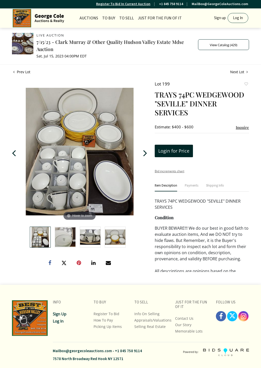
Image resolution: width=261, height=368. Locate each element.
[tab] (166, 188)
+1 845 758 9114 (171, 4)
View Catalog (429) (223, 45)
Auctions (89, 18)
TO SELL (126, 18)
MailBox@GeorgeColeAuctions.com (220, 4)
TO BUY (108, 18)
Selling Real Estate (150, 326)
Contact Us (184, 318)
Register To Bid (106, 313)
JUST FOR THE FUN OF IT (160, 18)
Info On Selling (147, 313)
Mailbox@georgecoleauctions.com (82, 351)
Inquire (242, 127)
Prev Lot (21, 71)
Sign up (220, 18)
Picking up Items (108, 326)
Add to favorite (246, 84)
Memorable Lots (189, 331)
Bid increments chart (169, 171)
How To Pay (103, 320)
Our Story (183, 324)
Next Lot (239, 72)
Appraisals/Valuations (153, 320)
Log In (238, 18)
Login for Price (173, 151)
